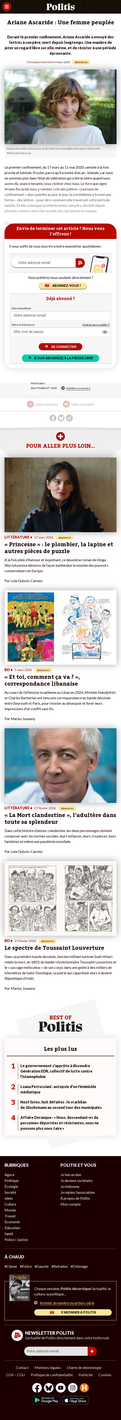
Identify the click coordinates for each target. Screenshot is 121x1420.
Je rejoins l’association (77, 1192)
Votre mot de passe (23, 324)
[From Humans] (84, 1388)
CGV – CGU (15, 1375)
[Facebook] (37, 1388)
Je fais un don (70, 1174)
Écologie (11, 1186)
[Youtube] (61, 1388)
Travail (10, 1216)
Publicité (86, 1375)
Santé (9, 1233)
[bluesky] (48, 1388)
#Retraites (59, 1266)
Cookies (105, 1375)
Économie (12, 1222)
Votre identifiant (21, 308)
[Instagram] (73, 1388)
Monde (10, 1210)
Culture (10, 1204)
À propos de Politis (75, 1198)
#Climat (11, 1266)
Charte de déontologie (84, 1367)
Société (10, 1192)
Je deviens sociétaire (76, 1180)
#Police (26, 1266)
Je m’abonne (69, 1186)
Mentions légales (47, 1367)
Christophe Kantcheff (40, 62)
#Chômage (79, 1266)
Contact (22, 1367)
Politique (12, 1180)
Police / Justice (16, 1239)
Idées (9, 1198)
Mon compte (70, 1204)
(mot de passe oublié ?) (96, 324)
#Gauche (41, 1266)
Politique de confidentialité (52, 1375)
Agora (9, 1174)
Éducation (12, 1228)
